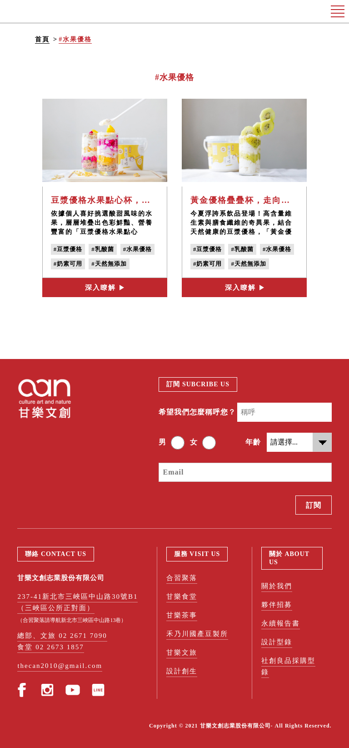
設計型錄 (276, 642)
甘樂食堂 (181, 596)
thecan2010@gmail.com (59, 665)
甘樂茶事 (181, 615)
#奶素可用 (68, 263)
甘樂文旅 (181, 652)
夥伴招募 (276, 604)
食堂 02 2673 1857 (50, 647)
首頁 (42, 39)
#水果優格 (75, 39)
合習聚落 (181, 577)
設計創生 (181, 671)
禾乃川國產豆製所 (197, 633)
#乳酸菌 (102, 249)
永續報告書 (280, 623)
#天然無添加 (109, 263)
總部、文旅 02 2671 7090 (62, 635)
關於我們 (276, 586)
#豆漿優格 (68, 249)
